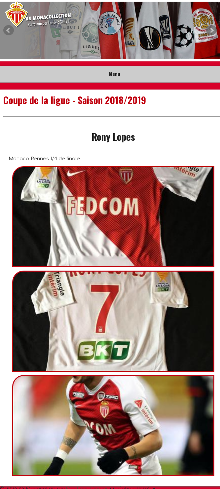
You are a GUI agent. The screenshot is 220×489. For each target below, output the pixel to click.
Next (211, 30)
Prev (8, 30)
